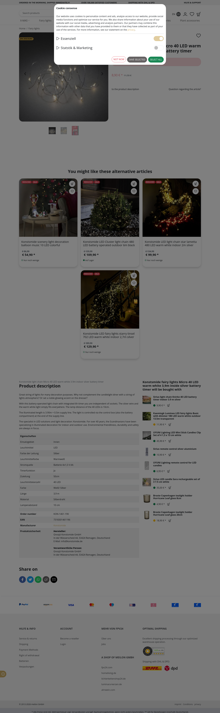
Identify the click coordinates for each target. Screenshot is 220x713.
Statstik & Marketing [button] (74, 47)
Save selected (137, 59)
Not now (119, 59)
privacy (131, 29)
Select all (156, 59)
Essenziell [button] (66, 38)
